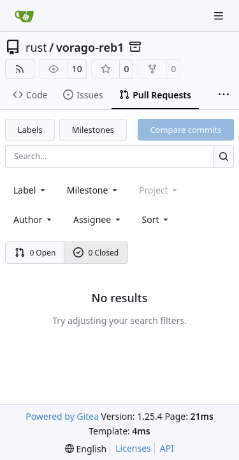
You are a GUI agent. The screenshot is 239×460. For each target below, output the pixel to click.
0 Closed (96, 252)
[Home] (24, 15)
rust (36, 47)
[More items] (224, 95)
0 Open (35, 252)
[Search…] (223, 156)
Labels (30, 129)
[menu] (156, 219)
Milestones (93, 129)
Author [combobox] (33, 219)
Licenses (133, 448)
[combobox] (30, 190)
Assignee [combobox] (97, 219)
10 (77, 69)
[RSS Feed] (19, 69)
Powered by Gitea (62, 416)
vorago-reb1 (90, 47)
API (167, 448)
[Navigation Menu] (220, 15)
